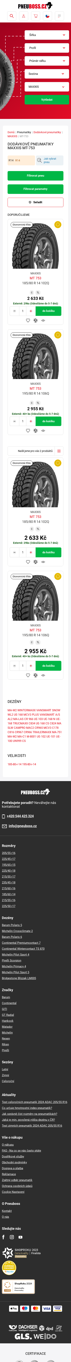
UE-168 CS (42, 723)
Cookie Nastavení (13, 1192)
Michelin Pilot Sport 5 (15, 972)
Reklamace (9, 1174)
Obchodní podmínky (14, 1162)
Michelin (7, 1032)
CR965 (39, 728)
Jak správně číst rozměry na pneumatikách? (29, 1114)
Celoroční (8, 1081)
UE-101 (50, 736)
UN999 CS (19, 741)
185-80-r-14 (14, 764)
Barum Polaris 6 (12, 937)
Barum (6, 997)
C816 (11, 732)
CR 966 (28, 719)
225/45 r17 (8, 859)
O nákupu (8, 1144)
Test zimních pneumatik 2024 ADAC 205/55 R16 (32, 1125)
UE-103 (38, 719)
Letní (5, 1069)
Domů (11, 132)
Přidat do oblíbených (28, 320)
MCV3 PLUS (31, 714)
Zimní (5, 1075)
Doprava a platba (12, 1168)
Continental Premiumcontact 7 (21, 943)
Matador (7, 1026)
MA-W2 (12, 736)
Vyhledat (46, 99)
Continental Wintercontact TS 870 (23, 948)
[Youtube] (20, 1237)
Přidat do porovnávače (35, 320)
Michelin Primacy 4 (14, 966)
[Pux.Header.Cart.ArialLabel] (35, 16)
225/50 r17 (8, 906)
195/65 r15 (8, 865)
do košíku (48, 311)
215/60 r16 (8, 888)
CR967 (19, 732)
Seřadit (37, 202)
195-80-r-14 (29, 764)
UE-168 (18, 714)
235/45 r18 (8, 882)
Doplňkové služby (13, 1156)
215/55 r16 (8, 900)
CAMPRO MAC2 (24, 728)
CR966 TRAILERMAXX (37, 732)
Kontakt (7, 1211)
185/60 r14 (8, 894)
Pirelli (5, 1050)
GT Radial (8, 1015)
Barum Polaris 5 (12, 925)
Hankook (7, 1021)
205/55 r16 (8, 853)
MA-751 (57, 732)
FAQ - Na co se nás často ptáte (21, 1150)
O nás (5, 1217)
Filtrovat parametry (35, 189)
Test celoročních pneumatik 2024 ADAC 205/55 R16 (34, 1102)
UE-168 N (49, 719)
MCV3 (47, 728)
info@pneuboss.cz (23, 826)
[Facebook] (3, 1237)
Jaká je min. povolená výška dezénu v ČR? (28, 1119)
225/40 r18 (8, 870)
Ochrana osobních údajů (17, 1186)
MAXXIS (12, 136)
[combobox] (47, 35)
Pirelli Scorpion (11, 960)
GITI (4, 1009)
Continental (9, 1003)
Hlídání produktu (43, 320)
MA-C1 (21, 736)
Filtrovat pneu (35, 175)
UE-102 (41, 736)
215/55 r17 (8, 876)
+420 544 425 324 (20, 816)
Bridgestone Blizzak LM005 (19, 978)
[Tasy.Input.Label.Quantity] (22, 311)
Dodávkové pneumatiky (47, 132)
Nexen (6, 1038)
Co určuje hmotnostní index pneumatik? (27, 1108)
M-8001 (31, 736)
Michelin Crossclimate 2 (17, 931)
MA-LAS (18, 719)
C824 (53, 723)
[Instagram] (12, 1237)
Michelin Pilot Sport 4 (15, 954)
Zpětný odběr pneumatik (17, 1180)
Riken (5, 1044)
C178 (55, 728)
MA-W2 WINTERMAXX (22, 710)
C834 (32, 723)
